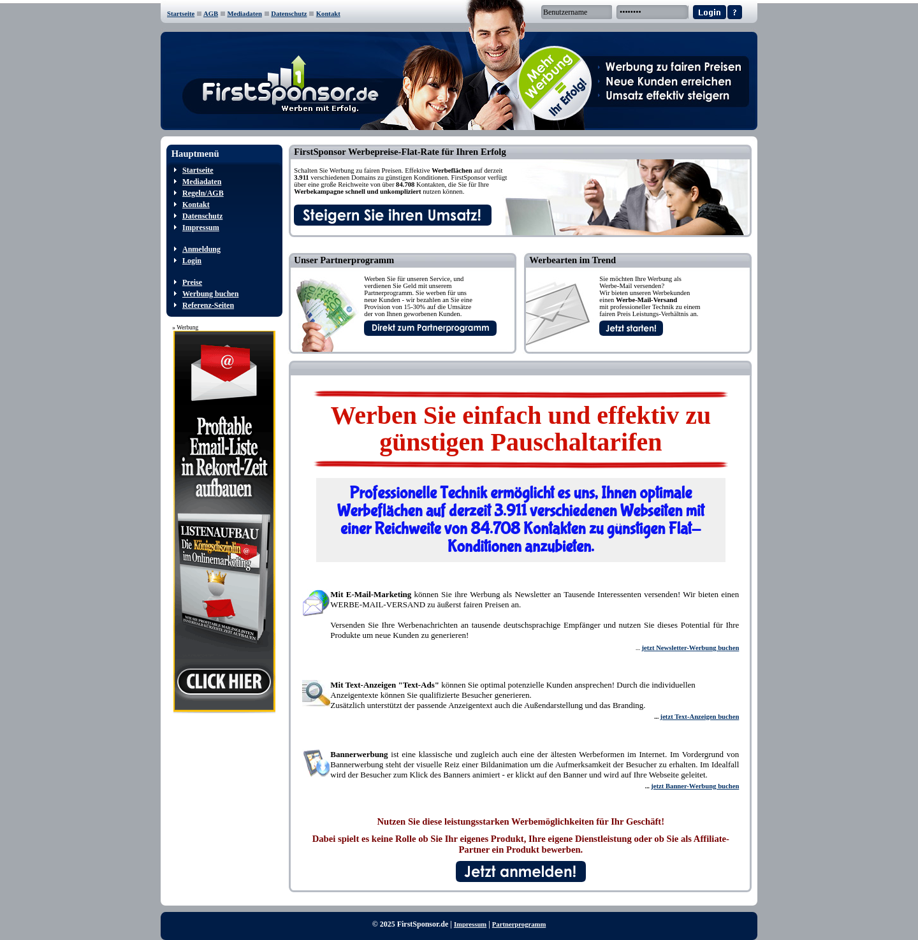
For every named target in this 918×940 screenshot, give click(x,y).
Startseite (180, 13)
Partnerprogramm (519, 924)
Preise (192, 282)
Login (191, 260)
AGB (210, 13)
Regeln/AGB (203, 193)
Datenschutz (289, 13)
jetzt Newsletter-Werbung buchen (690, 647)
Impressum (200, 227)
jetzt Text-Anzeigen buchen (700, 716)
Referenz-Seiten (208, 305)
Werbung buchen (210, 293)
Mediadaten (244, 13)
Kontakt (328, 13)
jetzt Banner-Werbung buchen (695, 786)
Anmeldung (201, 249)
